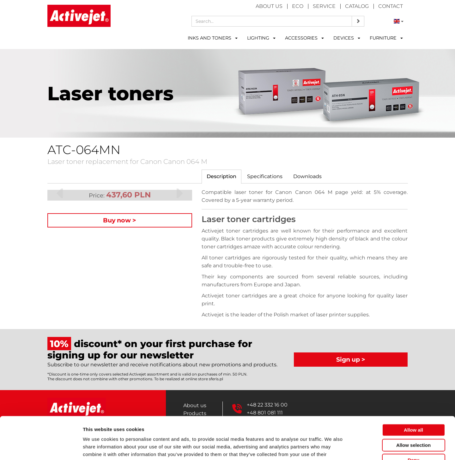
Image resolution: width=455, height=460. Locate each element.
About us (269, 6)
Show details (331, 447)
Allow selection (413, 405)
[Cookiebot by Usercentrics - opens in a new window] (41, 447)
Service (324, 6)
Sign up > (350, 359)
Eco (297, 6)
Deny (413, 420)
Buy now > (119, 220)
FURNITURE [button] (386, 38)
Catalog (357, 6)
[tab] (221, 177)
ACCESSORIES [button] (304, 38)
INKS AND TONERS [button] (213, 38)
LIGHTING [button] (261, 38)
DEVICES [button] (346, 38)
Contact (390, 6)
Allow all (413, 390)
